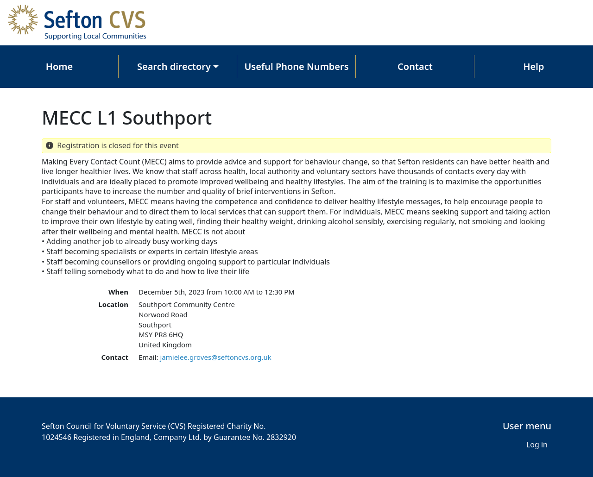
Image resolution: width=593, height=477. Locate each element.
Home (59, 66)
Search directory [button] (174, 66)
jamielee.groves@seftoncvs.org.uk (215, 357)
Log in (537, 444)
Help (534, 66)
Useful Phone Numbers (296, 66)
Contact (415, 66)
